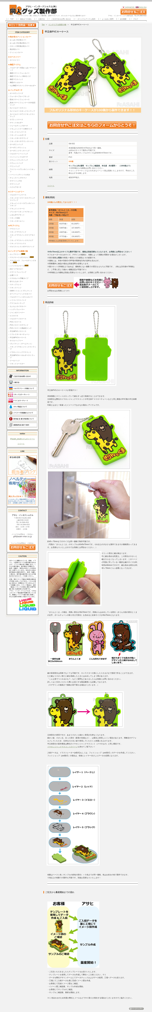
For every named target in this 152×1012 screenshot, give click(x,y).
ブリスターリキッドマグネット (21, 212)
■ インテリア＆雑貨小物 (18, 251)
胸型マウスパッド (16, 79)
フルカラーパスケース (18, 319)
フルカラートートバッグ (19, 154)
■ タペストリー (14, 57)
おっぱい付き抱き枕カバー (20, 43)
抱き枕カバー (15, 49)
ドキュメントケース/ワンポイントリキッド (22, 204)
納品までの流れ (26, 19)
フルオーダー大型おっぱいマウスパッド (23, 69)
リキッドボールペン (17, 221)
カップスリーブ (17, 254)
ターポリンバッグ (16, 144)
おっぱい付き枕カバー (18, 40)
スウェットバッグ (16, 163)
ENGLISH (141, 7)
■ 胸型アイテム (14, 65)
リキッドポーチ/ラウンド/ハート (22, 141)
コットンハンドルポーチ (19, 157)
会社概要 (123, 19)
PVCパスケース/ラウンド (19, 325)
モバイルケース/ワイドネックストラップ (22, 115)
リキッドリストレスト (18, 243)
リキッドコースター (17, 364)
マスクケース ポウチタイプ (22, 257)
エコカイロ (14, 316)
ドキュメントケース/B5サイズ (21, 129)
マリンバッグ (15, 166)
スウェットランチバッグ (19, 160)
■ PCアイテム (14, 226)
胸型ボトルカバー (16, 82)
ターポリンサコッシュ (18, 147)
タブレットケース (16, 119)
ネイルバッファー (16, 340)
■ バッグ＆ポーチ (16, 90)
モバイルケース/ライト (18, 108)
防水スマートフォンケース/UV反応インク (22, 104)
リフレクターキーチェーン (20, 334)
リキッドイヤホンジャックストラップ (23, 348)
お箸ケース (14, 275)
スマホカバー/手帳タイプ (19, 278)
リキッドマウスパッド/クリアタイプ (22, 236)
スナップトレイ (15, 284)
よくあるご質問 (107, 19)
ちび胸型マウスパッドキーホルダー (23, 85)
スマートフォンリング (18, 272)
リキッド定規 (15, 218)
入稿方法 (41, 19)
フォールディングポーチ (19, 126)
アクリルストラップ (17, 303)
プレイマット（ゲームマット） (21, 344)
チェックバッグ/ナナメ (18, 178)
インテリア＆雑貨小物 (57, 25)
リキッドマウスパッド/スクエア (21, 240)
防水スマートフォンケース (20, 99)
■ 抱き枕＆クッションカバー (19, 37)
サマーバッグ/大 (16, 181)
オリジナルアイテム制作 (86, 19)
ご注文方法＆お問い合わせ (61, 19)
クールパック (15, 360)
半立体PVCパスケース (18, 331)
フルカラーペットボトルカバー (21, 297)
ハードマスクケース (19, 266)
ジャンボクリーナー (17, 312)
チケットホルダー (16, 122)
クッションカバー (16, 52)
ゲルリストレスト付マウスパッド (22, 246)
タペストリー (15, 60)
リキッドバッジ (15, 288)
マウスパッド (15, 229)
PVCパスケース (16, 322)
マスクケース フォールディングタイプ (23, 262)
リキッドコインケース (18, 132)
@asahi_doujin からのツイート (22, 439)
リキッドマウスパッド (18, 232)
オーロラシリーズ (16, 93)
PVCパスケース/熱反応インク (21, 328)
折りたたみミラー (16, 281)
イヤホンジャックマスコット (20, 352)
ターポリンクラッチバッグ (20, 151)
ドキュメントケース (17, 208)
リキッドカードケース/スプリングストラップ (22, 199)
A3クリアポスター (16, 269)
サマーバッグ (15, 184)
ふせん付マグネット (17, 215)
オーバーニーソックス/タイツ (21, 294)
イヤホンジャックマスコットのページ (62, 747)
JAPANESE (129, 7)
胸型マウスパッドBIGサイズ (20, 76)
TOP (12, 19)
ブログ (135, 19)
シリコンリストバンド (18, 300)
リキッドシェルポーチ (18, 135)
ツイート (21, 444)
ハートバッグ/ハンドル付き (20, 175)
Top (43, 25)
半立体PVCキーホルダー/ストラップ (22, 356)
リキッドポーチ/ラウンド (19, 138)
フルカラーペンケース (18, 195)
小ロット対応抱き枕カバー (20, 46)
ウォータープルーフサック (20, 96)
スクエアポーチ (15, 187)
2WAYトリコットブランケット (21, 291)
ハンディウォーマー (17, 309)
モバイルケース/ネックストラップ (22, 111)
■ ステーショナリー (16, 192)
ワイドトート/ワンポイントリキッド (22, 170)
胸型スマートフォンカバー (20, 73)
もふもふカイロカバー (18, 306)
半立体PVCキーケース (18, 337)
